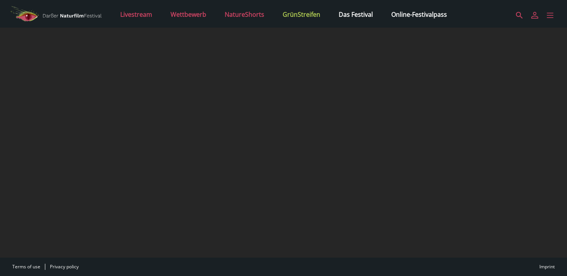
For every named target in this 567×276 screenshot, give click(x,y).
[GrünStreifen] (301, 14)
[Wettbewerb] (188, 14)
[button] (550, 15)
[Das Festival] (355, 14)
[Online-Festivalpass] (419, 14)
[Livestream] (136, 14)
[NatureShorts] (244, 14)
